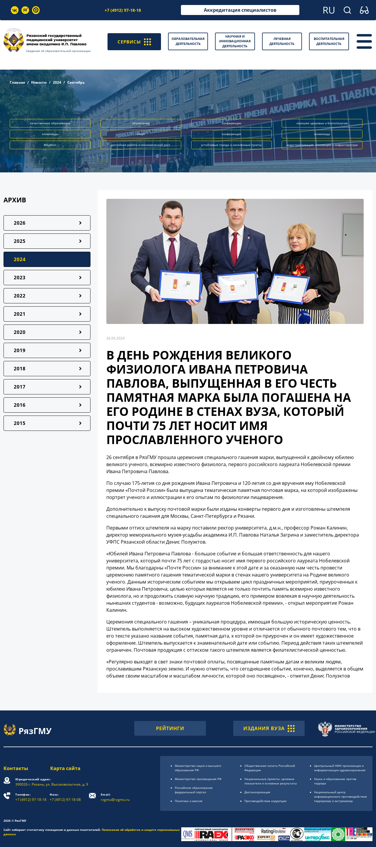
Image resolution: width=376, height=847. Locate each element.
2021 (20, 314)
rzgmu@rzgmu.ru (115, 797)
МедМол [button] (50, 145)
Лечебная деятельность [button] (281, 41)
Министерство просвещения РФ (198, 779)
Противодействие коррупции (265, 801)
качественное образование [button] (50, 123)
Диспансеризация (257, 792)
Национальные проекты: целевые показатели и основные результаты (270, 781)
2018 (20, 368)
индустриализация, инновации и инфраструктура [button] (322, 145)
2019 (20, 350)
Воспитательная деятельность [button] (329, 41)
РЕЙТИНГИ (170, 728)
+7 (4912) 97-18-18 (123, 10)
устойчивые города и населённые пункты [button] (231, 145)
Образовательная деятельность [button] (188, 41)
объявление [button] (141, 123)
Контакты (16, 768)
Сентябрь (76, 82)
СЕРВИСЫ (133, 41)
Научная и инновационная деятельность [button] (235, 41)
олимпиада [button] (322, 134)
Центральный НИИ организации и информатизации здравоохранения (339, 768)
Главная (17, 82)
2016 (20, 405)
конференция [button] (231, 134)
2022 (20, 296)
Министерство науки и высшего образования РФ (198, 768)
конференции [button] (231, 123)
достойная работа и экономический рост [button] (140, 145)
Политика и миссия (188, 801)
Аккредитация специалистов (240, 10)
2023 (20, 277)
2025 (20, 241)
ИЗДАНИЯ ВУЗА (269, 728)
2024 (57, 82)
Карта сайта (65, 768)
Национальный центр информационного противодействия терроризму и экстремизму (340, 796)
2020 (20, 332)
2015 (20, 423)
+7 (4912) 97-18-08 (65, 797)
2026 (20, 223)
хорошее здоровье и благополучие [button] (322, 123)
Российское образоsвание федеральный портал (194, 790)
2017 (20, 387)
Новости (39, 82)
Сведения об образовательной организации (58, 51)
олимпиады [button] (50, 134)
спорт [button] (141, 134)
